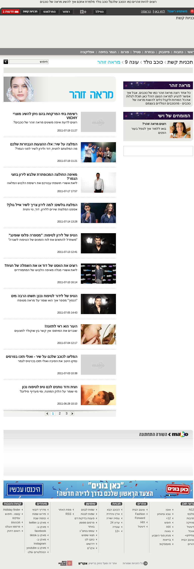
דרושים (90, 543)
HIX (168, 526)
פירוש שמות (39, 513)
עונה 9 (132, 62)
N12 (191, 509)
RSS (68, 513)
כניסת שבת (39, 518)
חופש (167, 522)
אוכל (191, 531)
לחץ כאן (160, 11)
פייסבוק (164, 52)
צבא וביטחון (164, 513)
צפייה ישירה (113, 518)
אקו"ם (90, 548)
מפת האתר (64, 509)
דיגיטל (190, 526)
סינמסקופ (165, 543)
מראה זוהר (109, 62)
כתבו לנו (89, 539)
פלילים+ (189, 535)
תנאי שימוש (88, 535)
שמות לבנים (87, 509)
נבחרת (149, 52)
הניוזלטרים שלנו (37, 552)
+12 (117, 531)
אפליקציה (87, 52)
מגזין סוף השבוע (161, 535)
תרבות (190, 518)
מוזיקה (190, 522)
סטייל (136, 52)
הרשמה (146, 11)
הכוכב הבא (113, 509)
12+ (168, 518)
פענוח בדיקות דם (84, 518)
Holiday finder (11, 509)
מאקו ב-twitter (37, 522)
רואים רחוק (13, 530)
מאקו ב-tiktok (38, 535)
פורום (125, 52)
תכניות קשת (180, 62)
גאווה (167, 531)
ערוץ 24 (115, 522)
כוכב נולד (153, 62)
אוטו (168, 509)
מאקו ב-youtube (36, 547)
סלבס (190, 513)
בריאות (167, 539)
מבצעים (15, 522)
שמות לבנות (87, 513)
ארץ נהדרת (113, 513)
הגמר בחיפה (107, 52)
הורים (191, 543)
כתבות (178, 52)
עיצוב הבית (187, 539)
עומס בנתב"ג (87, 530)
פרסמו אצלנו (12, 526)
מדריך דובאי (39, 509)
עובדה (116, 526)
